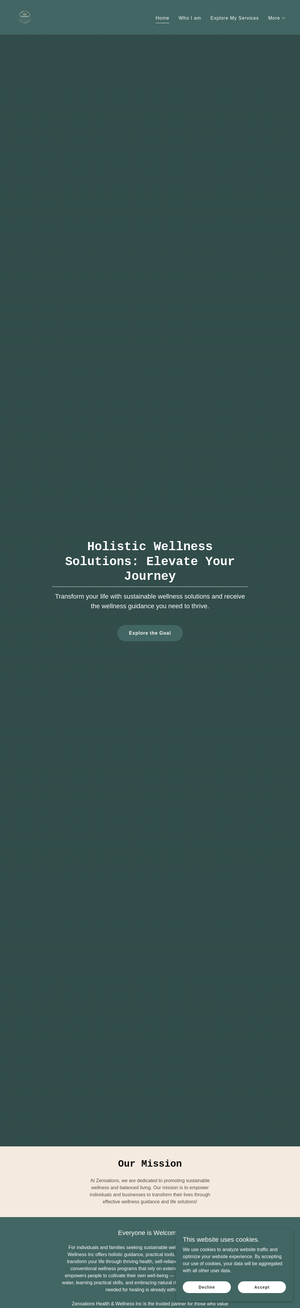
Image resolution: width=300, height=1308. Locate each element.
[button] (277, 18)
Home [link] (162, 18)
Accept (262, 1291)
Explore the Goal (150, 633)
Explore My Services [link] (235, 18)
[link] (24, 16)
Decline (207, 1291)
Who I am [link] (190, 18)
